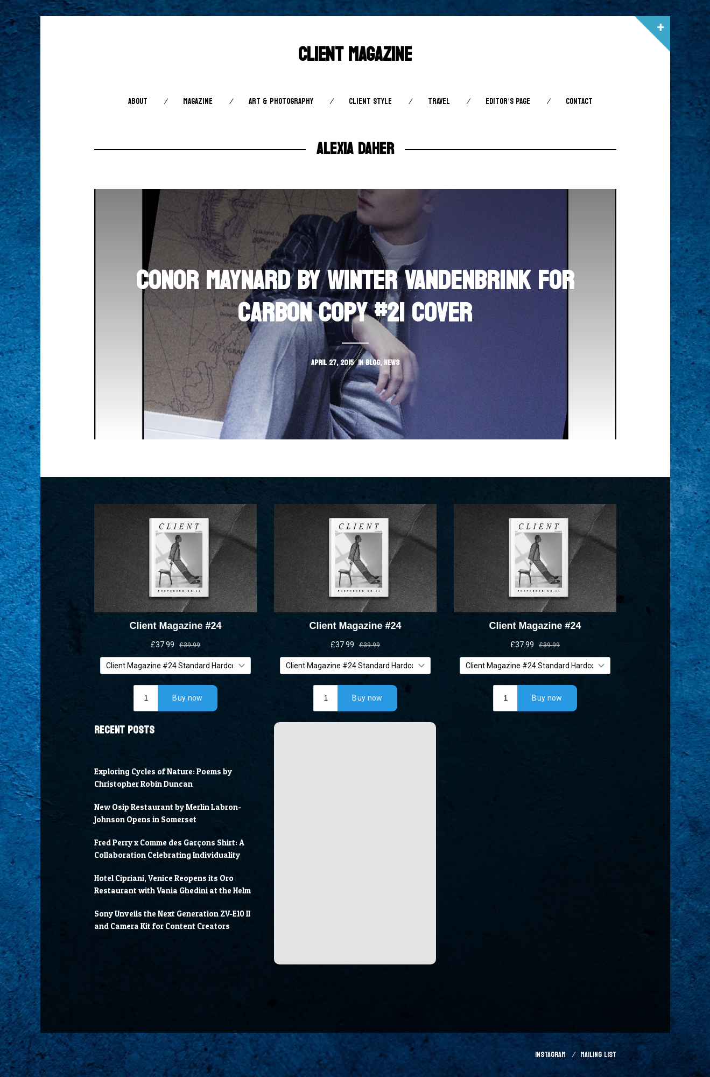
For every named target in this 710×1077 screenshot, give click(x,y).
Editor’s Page (508, 101)
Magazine (198, 101)
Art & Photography (281, 101)
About (137, 101)
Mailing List (598, 1054)
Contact (579, 101)
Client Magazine (355, 54)
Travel (439, 101)
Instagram (550, 1054)
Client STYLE (370, 101)
